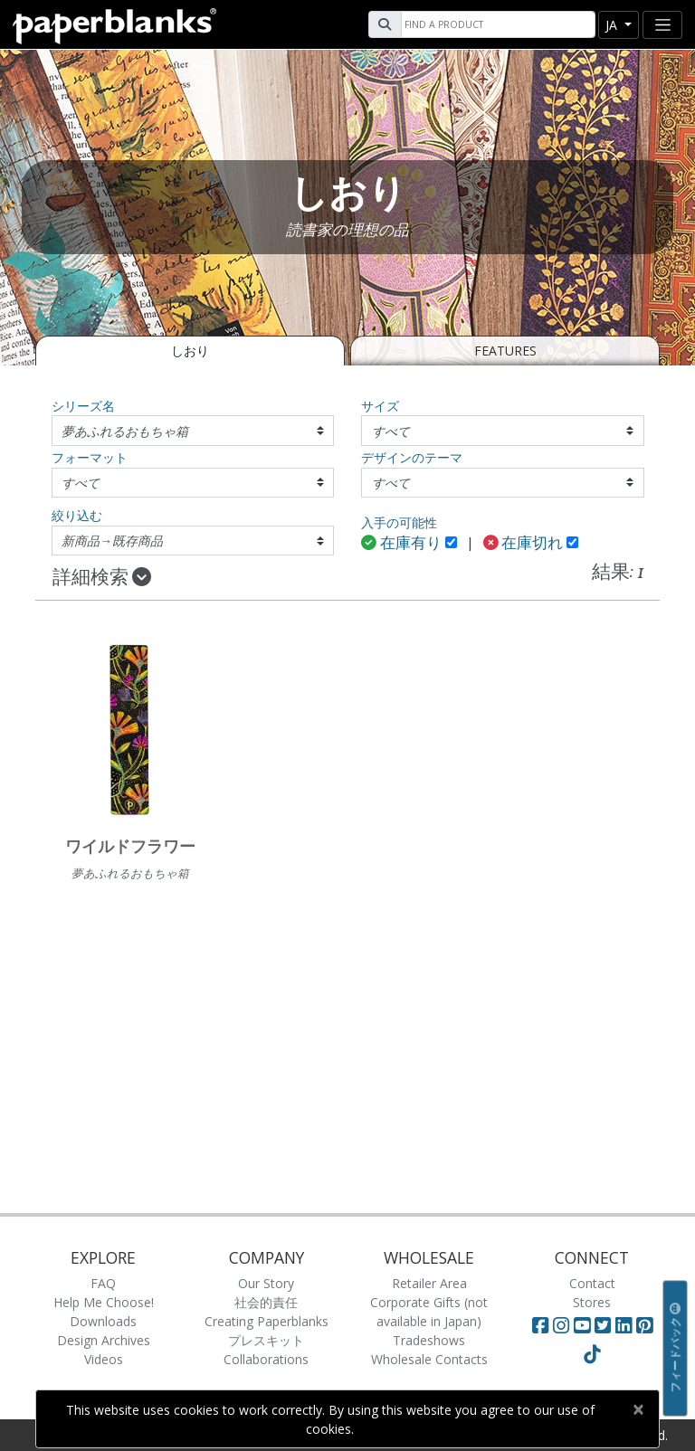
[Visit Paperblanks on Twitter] (605, 1325)
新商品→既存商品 (112, 540)
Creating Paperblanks (266, 1321)
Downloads (103, 1321)
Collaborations (266, 1359)
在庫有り (401, 544)
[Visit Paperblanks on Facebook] (540, 1325)
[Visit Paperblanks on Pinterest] (644, 1325)
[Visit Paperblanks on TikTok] (592, 1354)
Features (505, 350)
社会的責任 (266, 1302)
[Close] (637, 1409)
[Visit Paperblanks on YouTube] (584, 1325)
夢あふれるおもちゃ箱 (125, 431)
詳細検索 (101, 578)
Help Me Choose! (103, 1302)
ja (613, 24)
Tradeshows (429, 1340)
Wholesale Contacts (429, 1359)
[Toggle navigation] (662, 25)
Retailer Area (429, 1283)
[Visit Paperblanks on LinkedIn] (625, 1325)
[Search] (495, 24)
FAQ (103, 1283)
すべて (391, 431)
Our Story (266, 1283)
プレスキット (266, 1340)
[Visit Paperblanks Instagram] (561, 1325)
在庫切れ (523, 544)
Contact (592, 1283)
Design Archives (103, 1340)
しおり (190, 350)
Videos (103, 1359)
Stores (592, 1302)
